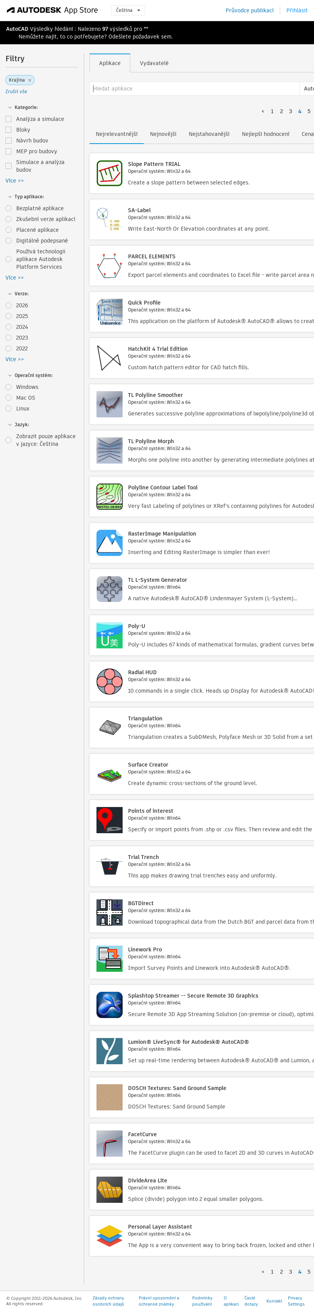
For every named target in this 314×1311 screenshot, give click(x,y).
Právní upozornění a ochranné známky (159, 1301)
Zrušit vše (16, 91)
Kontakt (274, 1301)
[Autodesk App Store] (52, 10)
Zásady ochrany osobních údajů (108, 1301)
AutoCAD (17, 29)
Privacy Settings (296, 1301)
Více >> (14, 180)
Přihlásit (297, 10)
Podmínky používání (202, 1301)
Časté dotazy (251, 1301)
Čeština (128, 10)
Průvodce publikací (250, 10)
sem (166, 36)
